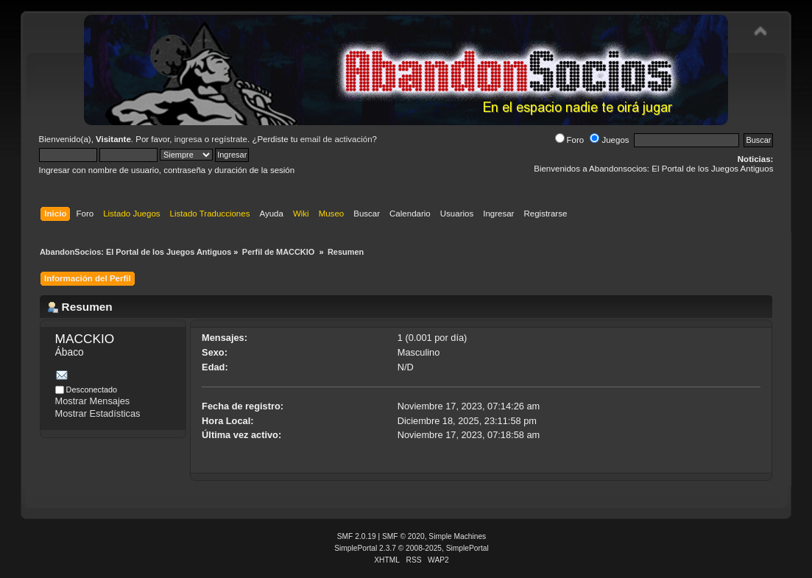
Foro (570, 139)
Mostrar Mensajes (92, 400)
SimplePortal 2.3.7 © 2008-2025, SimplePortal (411, 548)
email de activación (336, 139)
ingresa (188, 139)
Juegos (609, 139)
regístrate (229, 139)
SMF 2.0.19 (356, 536)
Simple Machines (457, 536)
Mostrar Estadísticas (98, 413)
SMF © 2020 (403, 536)
